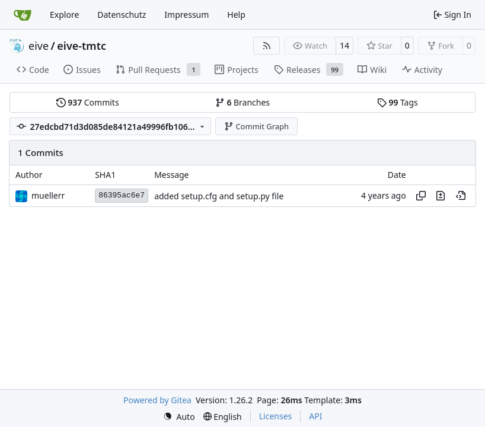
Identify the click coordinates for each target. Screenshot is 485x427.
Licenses (275, 416)
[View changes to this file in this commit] (440, 196)
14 (344, 45)
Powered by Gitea (157, 400)
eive (38, 46)
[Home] (22, 15)
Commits (87, 102)
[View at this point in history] (461, 196)
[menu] (179, 416)
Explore (64, 14)
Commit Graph (256, 126)
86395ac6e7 (121, 195)
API (315, 416)
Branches (242, 102)
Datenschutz (121, 14)
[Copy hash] (421, 196)
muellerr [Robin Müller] (48, 195)
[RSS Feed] (266, 46)
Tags (397, 102)
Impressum (186, 14)
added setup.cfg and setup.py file (218, 196)
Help (236, 14)
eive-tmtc (81, 46)
